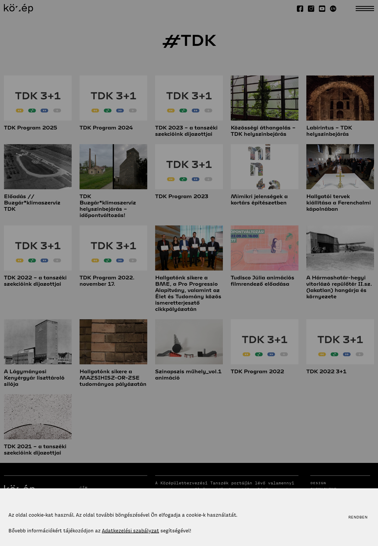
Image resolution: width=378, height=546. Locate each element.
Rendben (358, 517)
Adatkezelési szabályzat (130, 530)
